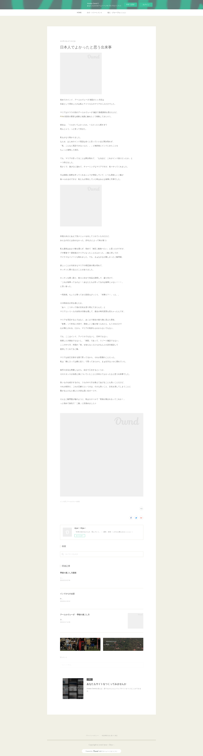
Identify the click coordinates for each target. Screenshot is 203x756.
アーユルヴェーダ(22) (73, 501)
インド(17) (63, 501)
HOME (79, 13)
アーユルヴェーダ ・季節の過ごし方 (75, 615)
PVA (62, 116)
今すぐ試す (130, 4)
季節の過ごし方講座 (68, 573)
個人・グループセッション (116, 13)
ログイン (146, 5)
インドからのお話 (67, 594)
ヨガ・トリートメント (94, 13)
